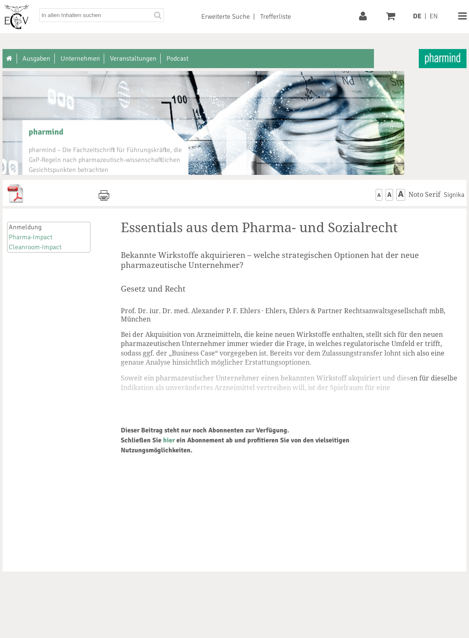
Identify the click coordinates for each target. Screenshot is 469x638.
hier (169, 440)
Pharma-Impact (30, 237)
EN (434, 16)
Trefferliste (275, 16)
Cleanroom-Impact (35, 247)
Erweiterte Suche (225, 16)
